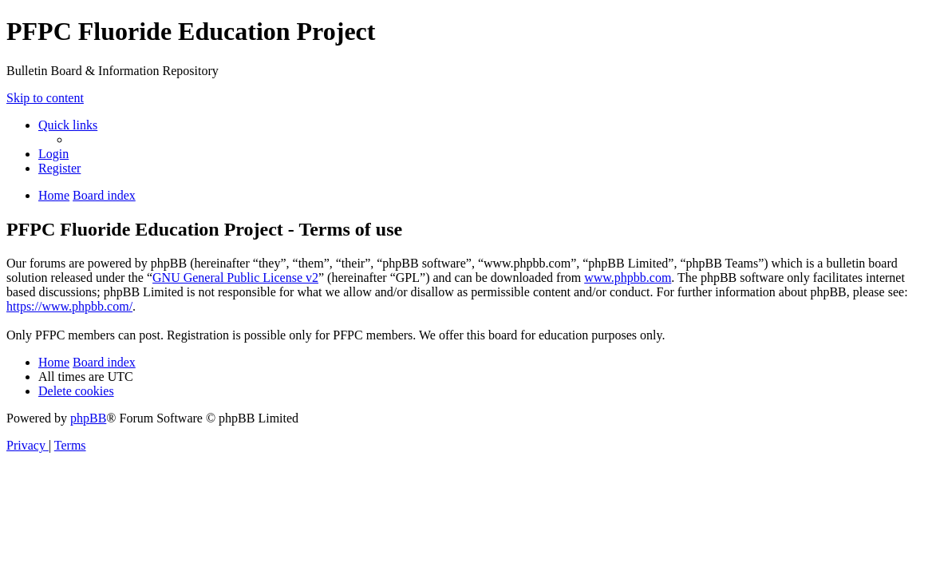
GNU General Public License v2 (235, 277)
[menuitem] (53, 154)
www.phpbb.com (627, 277)
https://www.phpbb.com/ (69, 306)
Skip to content (45, 98)
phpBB (88, 418)
